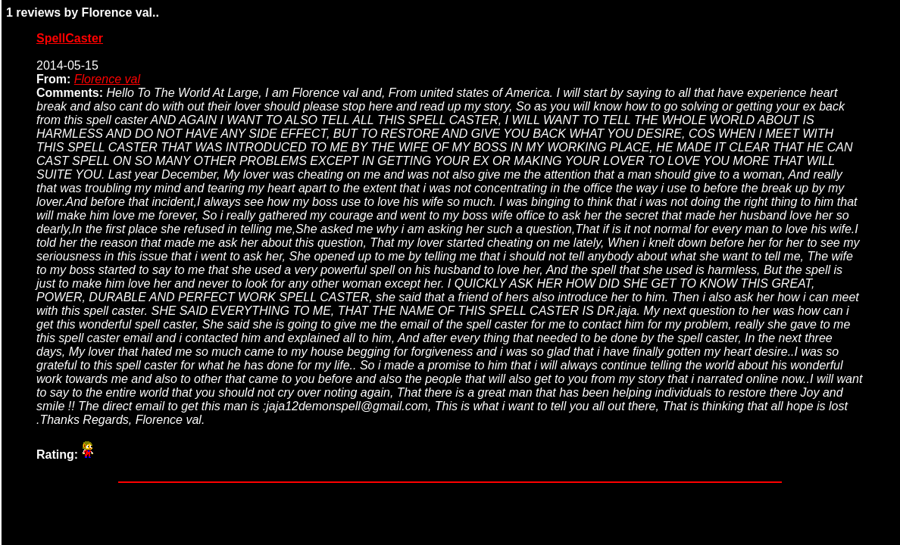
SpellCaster (69, 38)
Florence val (107, 79)
